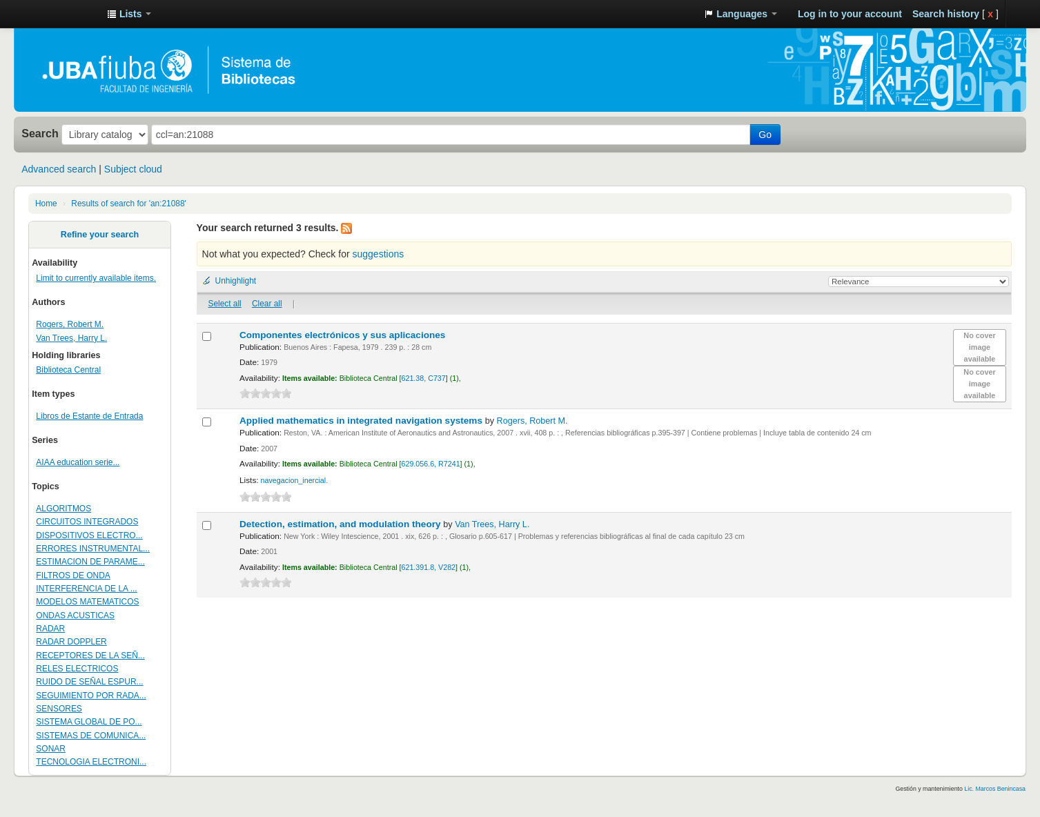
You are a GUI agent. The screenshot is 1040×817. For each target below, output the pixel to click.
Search (40, 133)
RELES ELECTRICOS (77, 668)
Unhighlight (236, 281)
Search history (945, 13)
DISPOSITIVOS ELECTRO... (89, 535)
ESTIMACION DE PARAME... (90, 562)
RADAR (50, 628)
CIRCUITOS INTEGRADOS (87, 521)
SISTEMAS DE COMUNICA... (91, 735)
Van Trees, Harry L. (71, 338)
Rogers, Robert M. (70, 324)
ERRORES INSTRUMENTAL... (93, 548)
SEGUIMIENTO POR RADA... (91, 695)
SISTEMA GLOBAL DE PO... (88, 722)
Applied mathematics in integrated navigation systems (362, 420)
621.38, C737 (424, 378)
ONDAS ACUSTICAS (75, 615)
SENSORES (59, 708)
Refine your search (100, 234)
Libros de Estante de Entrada (89, 416)
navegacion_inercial (293, 480)
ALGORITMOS (63, 508)
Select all (225, 303)
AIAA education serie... (77, 462)
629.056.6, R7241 (431, 464)
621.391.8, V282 (429, 567)
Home (46, 203)
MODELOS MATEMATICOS (87, 602)
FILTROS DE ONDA (73, 575)
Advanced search (58, 169)
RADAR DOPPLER (71, 642)
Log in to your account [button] (850, 13)
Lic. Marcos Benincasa (995, 788)
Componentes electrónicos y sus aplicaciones (343, 335)
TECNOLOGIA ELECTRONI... (91, 762)
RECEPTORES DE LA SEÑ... (90, 655)
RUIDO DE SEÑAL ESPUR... (89, 682)
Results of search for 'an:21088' (128, 203)
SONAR (51, 749)
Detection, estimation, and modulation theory (341, 524)
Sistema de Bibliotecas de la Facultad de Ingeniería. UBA (62, 14)
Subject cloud (133, 169)
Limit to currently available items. (96, 278)
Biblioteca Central (68, 370)
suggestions (378, 253)
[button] (129, 14)
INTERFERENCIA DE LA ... (86, 588)
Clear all (267, 303)
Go (765, 134)
